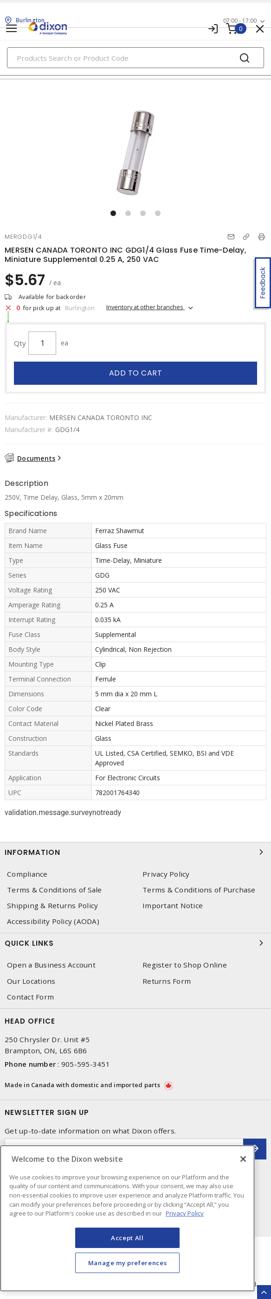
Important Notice (172, 905)
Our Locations (31, 981)
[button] (113, 213)
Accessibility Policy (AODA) (53, 921)
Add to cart (135, 373)
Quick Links (135, 943)
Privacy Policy (166, 874)
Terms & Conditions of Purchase (199, 889)
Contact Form (30, 997)
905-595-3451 (85, 1064)
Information (135, 852)
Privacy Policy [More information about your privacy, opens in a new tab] (185, 1213)
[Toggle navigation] (12, 28)
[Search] (135, 57)
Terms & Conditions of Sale (54, 889)
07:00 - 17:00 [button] (240, 21)
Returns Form (166, 981)
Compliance (27, 874)
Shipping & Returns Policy (52, 905)
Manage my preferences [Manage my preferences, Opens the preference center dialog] (127, 1263)
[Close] (243, 1159)
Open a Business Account (51, 965)
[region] (127, 1218)
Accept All (127, 1238)
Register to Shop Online (184, 965)
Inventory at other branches (145, 307)
